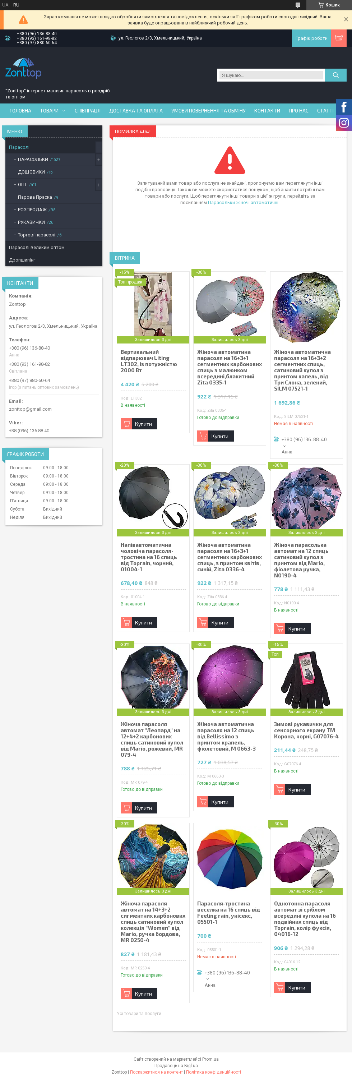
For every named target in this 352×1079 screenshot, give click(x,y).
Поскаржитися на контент (156, 1072)
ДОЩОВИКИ (31, 172)
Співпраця (88, 110)
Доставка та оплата (136, 110)
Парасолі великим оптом (37, 247)
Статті (325, 110)
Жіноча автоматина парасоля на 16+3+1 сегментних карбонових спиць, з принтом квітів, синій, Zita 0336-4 (229, 557)
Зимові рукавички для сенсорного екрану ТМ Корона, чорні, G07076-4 (306, 730)
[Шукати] (336, 75)
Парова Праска (35, 197)
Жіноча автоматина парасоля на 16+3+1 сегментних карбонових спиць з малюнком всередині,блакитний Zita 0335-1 (229, 367)
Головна (20, 110)
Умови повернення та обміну (208, 110)
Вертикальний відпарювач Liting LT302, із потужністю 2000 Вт (149, 361)
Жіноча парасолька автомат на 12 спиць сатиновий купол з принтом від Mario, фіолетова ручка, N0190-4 (301, 560)
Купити (143, 424)
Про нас (299, 110)
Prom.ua (210, 1059)
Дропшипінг (22, 260)
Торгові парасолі (36, 235)
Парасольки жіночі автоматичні (243, 202)
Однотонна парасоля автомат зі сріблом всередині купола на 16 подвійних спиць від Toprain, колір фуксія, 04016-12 (305, 918)
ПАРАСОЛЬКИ (33, 159)
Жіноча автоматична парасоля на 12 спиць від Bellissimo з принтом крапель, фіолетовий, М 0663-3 (226, 736)
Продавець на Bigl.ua (176, 1065)
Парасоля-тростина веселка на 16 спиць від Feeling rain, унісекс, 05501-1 (228, 912)
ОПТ (22, 184)
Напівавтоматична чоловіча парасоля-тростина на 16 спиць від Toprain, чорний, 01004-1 (149, 557)
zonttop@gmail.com (30, 409)
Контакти (267, 110)
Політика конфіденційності (213, 1072)
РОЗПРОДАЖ (32, 209)
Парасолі (19, 147)
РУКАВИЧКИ (31, 222)
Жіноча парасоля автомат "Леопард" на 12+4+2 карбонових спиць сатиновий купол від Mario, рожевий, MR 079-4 (152, 739)
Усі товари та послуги (139, 1013)
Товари (49, 110)
